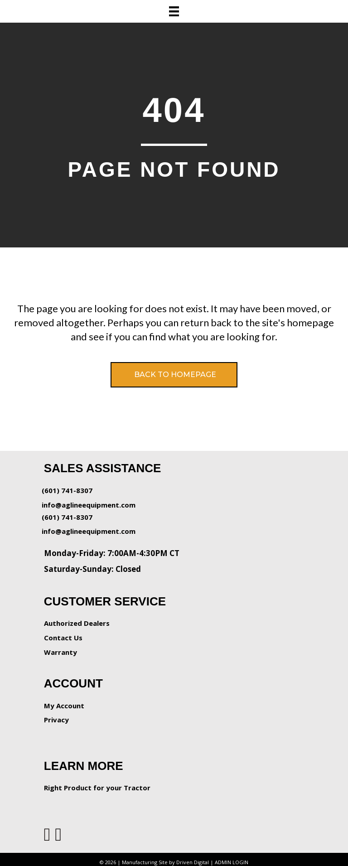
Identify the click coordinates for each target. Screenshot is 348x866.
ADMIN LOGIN (231, 862)
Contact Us (63, 637)
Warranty (60, 652)
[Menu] (174, 11)
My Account (64, 705)
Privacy (56, 719)
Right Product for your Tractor (97, 787)
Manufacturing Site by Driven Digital (165, 862)
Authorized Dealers (77, 623)
